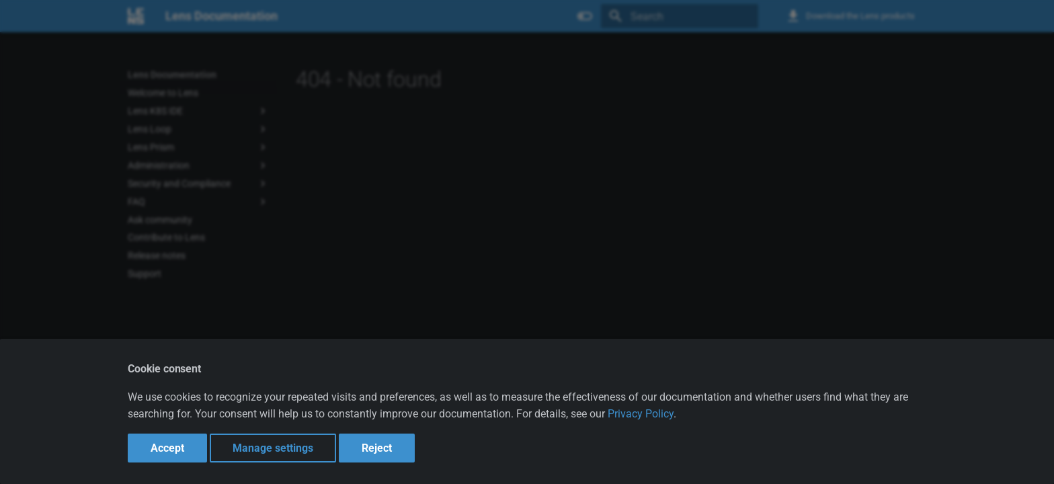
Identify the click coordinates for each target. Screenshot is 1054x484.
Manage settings (273, 448)
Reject (377, 448)
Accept (167, 448)
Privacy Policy (641, 413)
